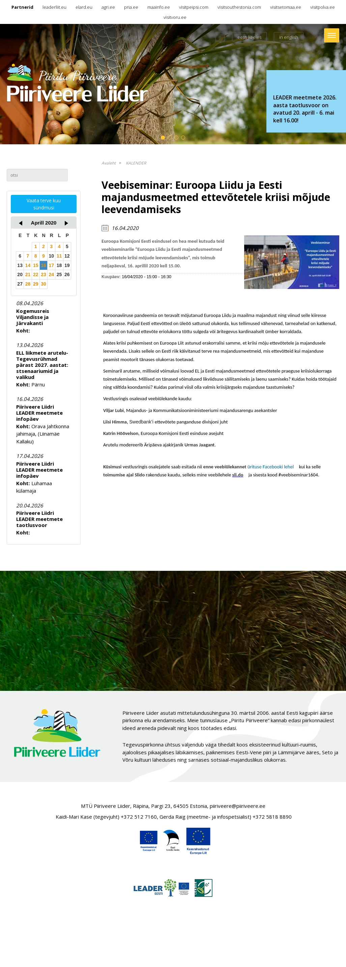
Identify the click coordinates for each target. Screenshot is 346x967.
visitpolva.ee (322, 7)
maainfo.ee (158, 7)
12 (67, 256)
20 (20, 274)
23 (43, 274)
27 (20, 284)
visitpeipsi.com (193, 7)
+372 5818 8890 (272, 816)
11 (59, 256)
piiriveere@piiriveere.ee (237, 805)
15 (35, 265)
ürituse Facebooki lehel (273, 467)
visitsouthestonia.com (239, 7)
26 (67, 274)
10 (51, 256)
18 (59, 265)
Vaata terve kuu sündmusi (44, 204)
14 (28, 265)
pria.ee (131, 7)
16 (43, 265)
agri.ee (108, 7)
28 (28, 284)
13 (20, 265)
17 (51, 265)
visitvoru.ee (175, 17)
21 (28, 274)
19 (67, 265)
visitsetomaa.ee (285, 7)
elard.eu (84, 7)
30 (43, 284)
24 (51, 274)
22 (35, 274)
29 (35, 284)
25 (59, 274)
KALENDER (136, 163)
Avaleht (109, 163)
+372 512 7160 (139, 816)
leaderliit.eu (54, 7)
